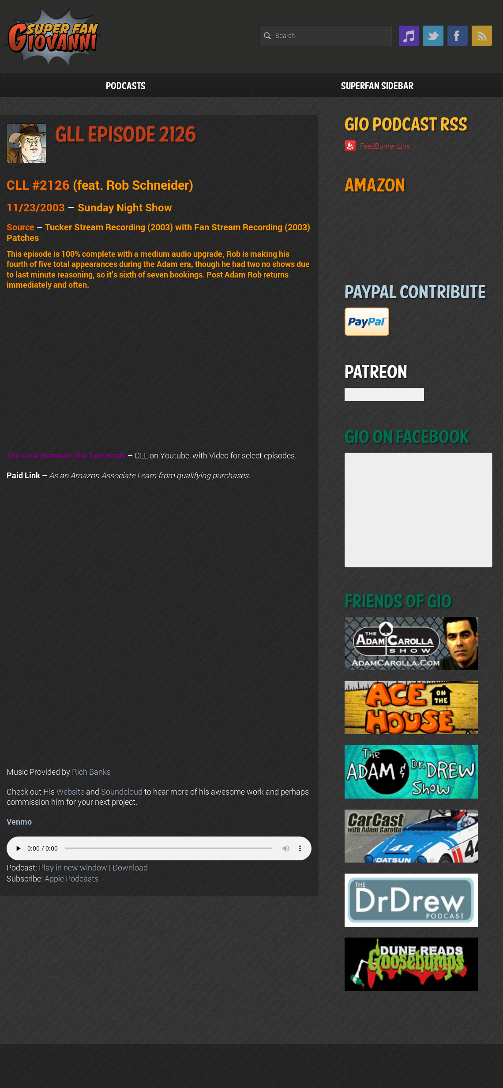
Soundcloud (122, 791)
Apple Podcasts (71, 878)
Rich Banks (91, 771)
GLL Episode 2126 (125, 135)
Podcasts (126, 86)
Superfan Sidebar (377, 86)
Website (70, 791)
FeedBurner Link (385, 145)
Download (130, 867)
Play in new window (73, 867)
